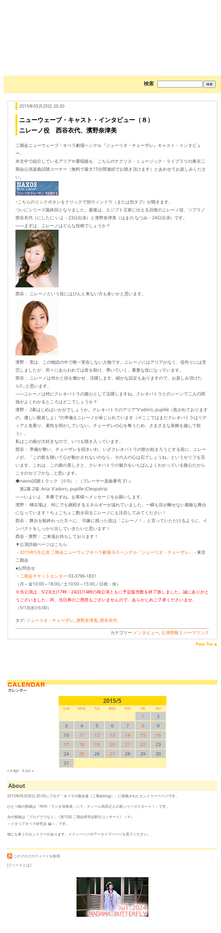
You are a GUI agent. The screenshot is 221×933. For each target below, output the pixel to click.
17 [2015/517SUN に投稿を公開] (66, 744)
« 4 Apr (13, 770)
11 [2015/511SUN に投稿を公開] (81, 735)
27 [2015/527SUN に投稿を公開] (112, 753)
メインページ (79, 833)
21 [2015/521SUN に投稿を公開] (127, 744)
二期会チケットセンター (43, 576)
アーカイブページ (107, 833)
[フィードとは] (19, 864)
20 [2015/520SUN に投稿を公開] (112, 744)
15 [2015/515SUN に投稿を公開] (143, 735)
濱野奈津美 (87, 620)
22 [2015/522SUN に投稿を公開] (143, 744)
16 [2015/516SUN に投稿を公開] (158, 735)
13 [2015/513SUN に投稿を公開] (112, 735)
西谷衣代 (108, 620)
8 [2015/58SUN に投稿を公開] (143, 725)
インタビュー (146, 632)
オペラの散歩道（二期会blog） (112, 27)
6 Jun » (28, 770)
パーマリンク (196, 632)
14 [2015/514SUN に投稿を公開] (127, 735)
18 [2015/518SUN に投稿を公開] (81, 744)
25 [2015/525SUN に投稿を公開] (81, 753)
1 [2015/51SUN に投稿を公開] (143, 716)
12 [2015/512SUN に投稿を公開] (97, 735)
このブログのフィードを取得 (33, 855)
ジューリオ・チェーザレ (50, 620)
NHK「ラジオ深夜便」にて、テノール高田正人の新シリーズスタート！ (97, 806)
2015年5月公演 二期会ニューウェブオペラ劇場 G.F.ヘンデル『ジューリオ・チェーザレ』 (106, 552)
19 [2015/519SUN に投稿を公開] (97, 744)
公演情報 (170, 632)
